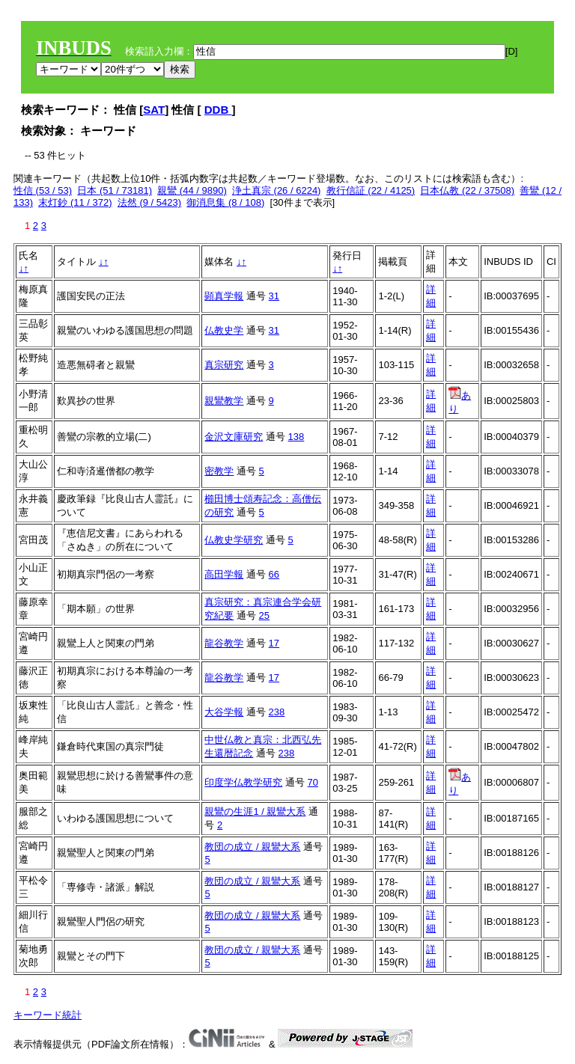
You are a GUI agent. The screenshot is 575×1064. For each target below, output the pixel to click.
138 (296, 436)
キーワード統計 (47, 1015)
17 (274, 643)
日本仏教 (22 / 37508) (467, 190)
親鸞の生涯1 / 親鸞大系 (254, 811)
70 (313, 782)
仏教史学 (223, 330)
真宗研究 (223, 364)
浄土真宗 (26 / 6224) (276, 190)
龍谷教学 (223, 643)
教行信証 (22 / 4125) (371, 190)
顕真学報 (223, 296)
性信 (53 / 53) (42, 190)
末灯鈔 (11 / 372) (75, 202)
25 (264, 615)
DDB (218, 109)
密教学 (219, 471)
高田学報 (223, 574)
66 (274, 574)
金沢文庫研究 (233, 436)
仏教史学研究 (233, 539)
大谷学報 (223, 712)
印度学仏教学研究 (243, 782)
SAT (154, 109)
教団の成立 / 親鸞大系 (252, 846)
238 (277, 712)
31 (274, 296)
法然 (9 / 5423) (149, 202)
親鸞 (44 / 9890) (192, 190)
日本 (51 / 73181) (114, 190)
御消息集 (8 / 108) (225, 202)
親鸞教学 (223, 400)
